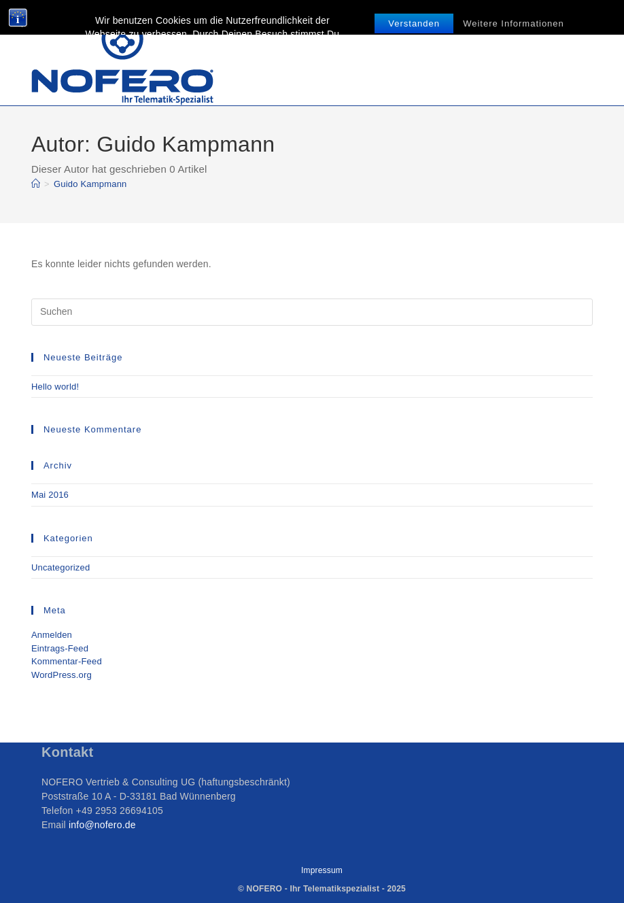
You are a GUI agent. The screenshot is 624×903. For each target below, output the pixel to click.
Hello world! (55, 386)
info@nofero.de (101, 824)
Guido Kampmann (90, 184)
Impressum (322, 870)
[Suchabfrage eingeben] (312, 312)
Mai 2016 (50, 495)
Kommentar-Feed (66, 661)
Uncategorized (60, 567)
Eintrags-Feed (59, 648)
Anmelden (51, 635)
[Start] (35, 184)
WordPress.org (61, 675)
